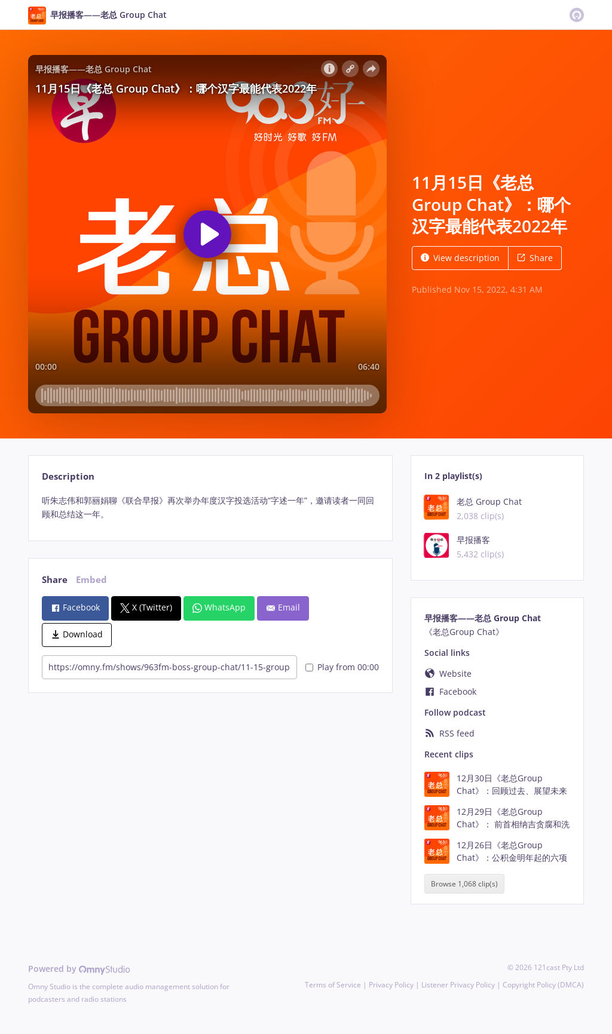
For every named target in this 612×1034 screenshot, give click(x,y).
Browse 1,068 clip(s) (464, 884)
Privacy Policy (391, 985)
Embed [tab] (91, 579)
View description (460, 257)
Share (535, 257)
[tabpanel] (210, 507)
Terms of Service (333, 985)
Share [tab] (55, 579)
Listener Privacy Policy (458, 985)
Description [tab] (68, 476)
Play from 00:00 (342, 667)
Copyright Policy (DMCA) (543, 985)
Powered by (79, 968)
